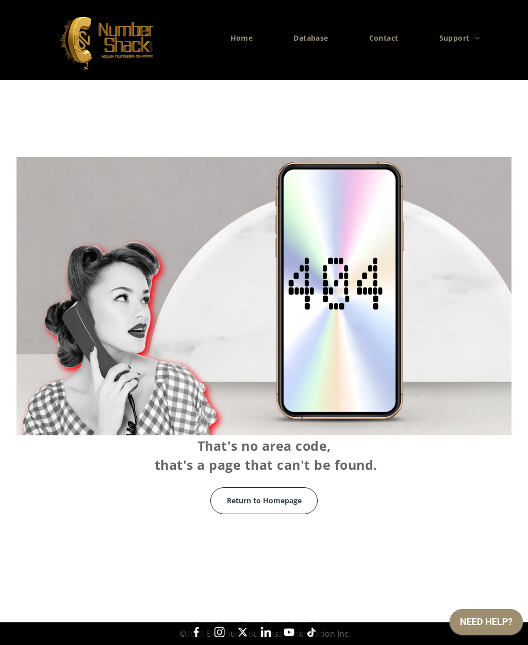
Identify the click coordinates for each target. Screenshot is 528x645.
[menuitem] (245, 38)
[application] (486, 624)
